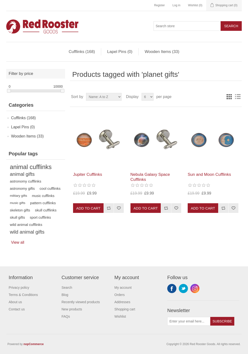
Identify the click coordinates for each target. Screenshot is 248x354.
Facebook (171, 288)
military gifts (18, 195)
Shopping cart (124, 309)
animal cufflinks (31, 167)
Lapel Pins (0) (119, 51)
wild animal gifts (27, 232)
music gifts (17, 203)
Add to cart (88, 208)
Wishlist (120, 316)
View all (17, 242)
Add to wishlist (119, 208)
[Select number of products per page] (148, 97)
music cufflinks (43, 196)
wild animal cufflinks (26, 225)
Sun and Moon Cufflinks (209, 174)
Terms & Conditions (23, 295)
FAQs (66, 316)
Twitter (183, 288)
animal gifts (22, 174)
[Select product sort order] (104, 97)
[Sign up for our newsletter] (189, 321)
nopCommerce (34, 344)
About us (15, 302)
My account (123, 287)
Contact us (17, 309)
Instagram (194, 288)
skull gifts (17, 217)
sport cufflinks (40, 217)
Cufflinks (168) (82, 51)
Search (231, 26)
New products (72, 309)
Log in (176, 5)
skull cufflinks (45, 210)
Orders (119, 295)
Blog (65, 295)
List (238, 97)
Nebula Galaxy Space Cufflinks (150, 177)
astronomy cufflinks (25, 181)
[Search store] (187, 26)
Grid (229, 97)
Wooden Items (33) (162, 51)
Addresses (122, 302)
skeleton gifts (20, 210)
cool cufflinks (50, 188)
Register (159, 5)
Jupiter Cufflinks (87, 174)
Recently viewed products (81, 302)
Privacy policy (19, 287)
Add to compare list (109, 208)
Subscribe (222, 321)
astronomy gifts (22, 188)
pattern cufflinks (43, 203)
